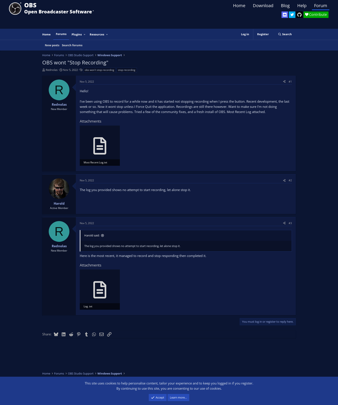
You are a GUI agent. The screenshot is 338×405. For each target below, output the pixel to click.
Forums (61, 34)
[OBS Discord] (285, 14)
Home (239, 5)
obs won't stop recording (99, 70)
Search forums (72, 45)
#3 (290, 223)
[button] (84, 34)
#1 (290, 81)
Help (302, 5)
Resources (97, 34)
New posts (52, 45)
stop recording (126, 70)
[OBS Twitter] (292, 14)
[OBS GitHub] (299, 14)
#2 (290, 180)
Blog (285, 5)
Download (263, 5)
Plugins (77, 34)
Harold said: (92, 235)
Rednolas (52, 70)
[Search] (285, 34)
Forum (320, 5)
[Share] (284, 81)
